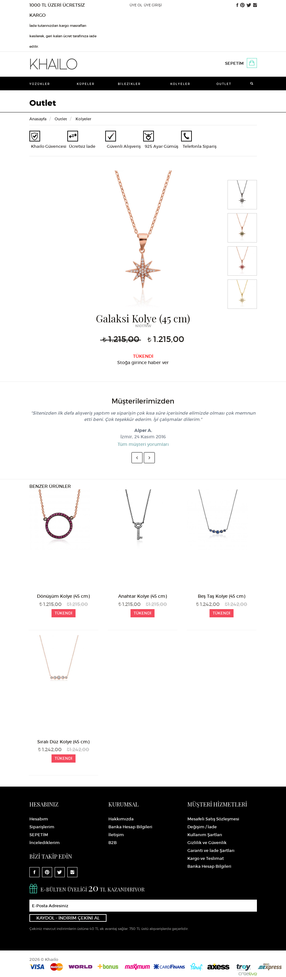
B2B (112, 842)
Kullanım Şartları (204, 834)
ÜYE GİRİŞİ (153, 5)
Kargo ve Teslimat (205, 858)
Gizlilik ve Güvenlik (207, 842)
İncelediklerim (44, 842)
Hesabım (38, 819)
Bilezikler (129, 84)
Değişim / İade (202, 827)
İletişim (116, 834)
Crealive (248, 972)
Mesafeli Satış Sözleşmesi (213, 819)
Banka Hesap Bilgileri (130, 827)
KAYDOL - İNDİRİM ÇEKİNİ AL (68, 918)
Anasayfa (37, 119)
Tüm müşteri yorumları (143, 444)
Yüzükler (39, 84)
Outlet (223, 84)
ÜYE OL (136, 5)
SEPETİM (234, 63)
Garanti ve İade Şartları (210, 850)
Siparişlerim (41, 827)
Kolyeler (180, 84)
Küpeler (86, 84)
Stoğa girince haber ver (143, 362)
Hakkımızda (121, 819)
